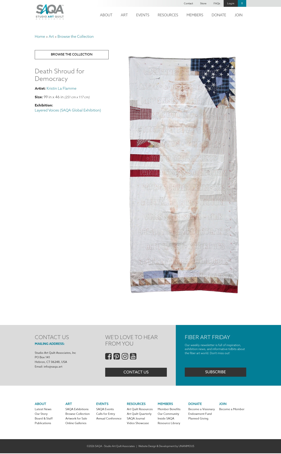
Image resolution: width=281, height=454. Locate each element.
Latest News (43, 410)
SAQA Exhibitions (77, 410)
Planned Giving (198, 419)
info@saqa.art (53, 367)
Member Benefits (169, 410)
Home (40, 36)
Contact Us (136, 372)
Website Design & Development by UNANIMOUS (166, 446)
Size (38, 97)
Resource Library (169, 424)
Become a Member (231, 410)
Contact (188, 3)
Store (203, 3)
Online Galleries (75, 424)
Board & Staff (44, 419)
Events (142, 15)
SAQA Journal (136, 419)
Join (238, 15)
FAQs (217, 3)
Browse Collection (77, 414)
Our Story (41, 414)
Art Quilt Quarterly (139, 414)
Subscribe (215, 372)
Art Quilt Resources (140, 410)
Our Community (168, 414)
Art (124, 15)
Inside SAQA (166, 419)
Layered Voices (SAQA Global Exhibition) (68, 111)
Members (195, 15)
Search (242, 3)
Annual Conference (109, 419)
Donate (219, 15)
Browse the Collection (76, 36)
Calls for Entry (105, 414)
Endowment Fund (200, 414)
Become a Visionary (201, 410)
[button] (182, 298)
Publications (43, 424)
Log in (230, 3)
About (106, 15)
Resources (168, 15)
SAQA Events (105, 410)
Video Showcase (138, 424)
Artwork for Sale (76, 419)
